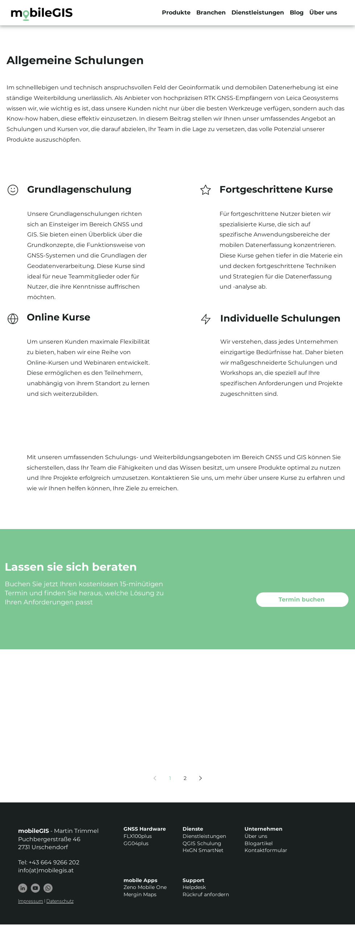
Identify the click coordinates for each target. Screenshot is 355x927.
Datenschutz (60, 901)
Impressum (30, 901)
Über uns (256, 836)
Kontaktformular (266, 850)
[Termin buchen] (302, 599)
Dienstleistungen (204, 836)
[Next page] (200, 778)
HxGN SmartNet (203, 850)
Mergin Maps (140, 894)
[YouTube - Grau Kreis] (35, 888)
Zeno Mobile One (145, 887)
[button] (176, 12)
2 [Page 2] (185, 778)
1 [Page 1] (170, 778)
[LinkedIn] (22, 888)
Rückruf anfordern (206, 894)
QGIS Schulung (202, 843)
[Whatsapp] (48, 888)
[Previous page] (154, 778)
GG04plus (136, 843)
